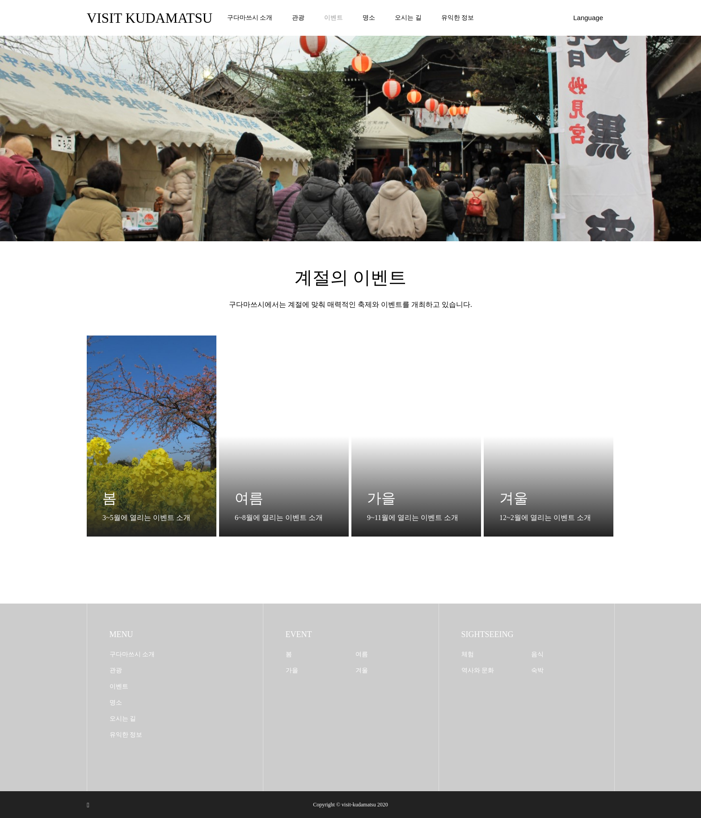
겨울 (361, 670)
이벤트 (333, 17)
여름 (361, 654)
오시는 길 (408, 17)
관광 (298, 17)
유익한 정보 (457, 17)
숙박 (537, 670)
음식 (537, 654)
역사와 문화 (477, 670)
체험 (467, 654)
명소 (369, 17)
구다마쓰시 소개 (250, 17)
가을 (292, 670)
